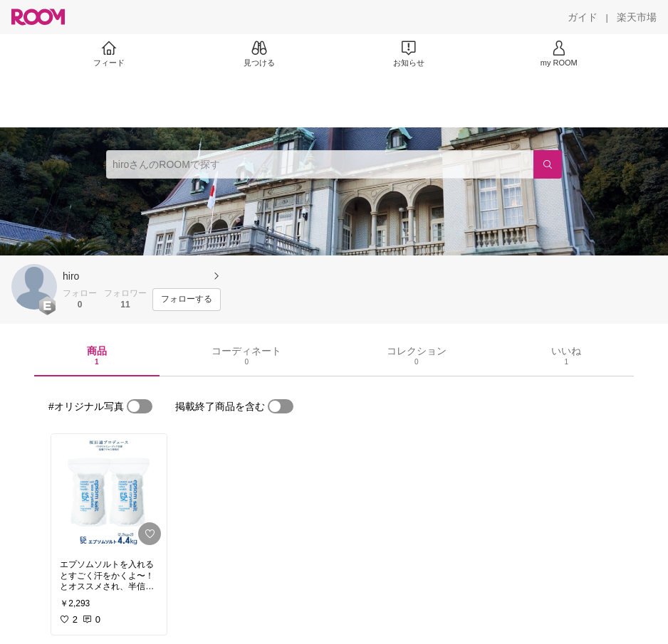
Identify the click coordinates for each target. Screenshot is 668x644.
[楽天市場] (637, 17)
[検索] (547, 164)
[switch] (139, 406)
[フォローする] (186, 299)
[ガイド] (582, 17)
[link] (109, 492)
